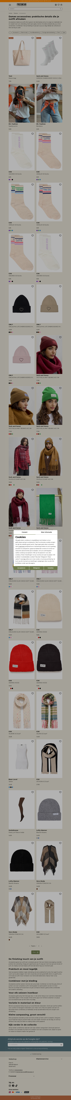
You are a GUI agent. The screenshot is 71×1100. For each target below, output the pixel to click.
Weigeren (36, 568)
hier (24, 559)
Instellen (51, 568)
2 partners (21, 546)
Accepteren (21, 568)
